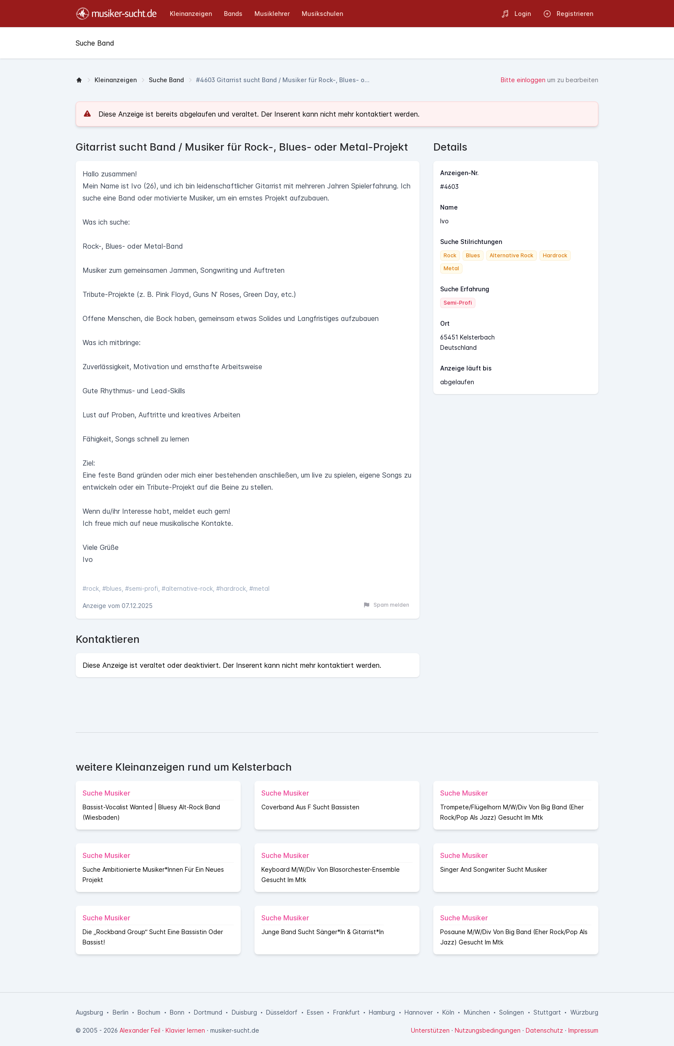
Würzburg (584, 1012)
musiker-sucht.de (234, 1030)
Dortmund (208, 1012)
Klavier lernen (185, 1030)
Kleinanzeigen (116, 79)
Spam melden (386, 605)
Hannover (418, 1012)
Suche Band (166, 79)
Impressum (583, 1030)
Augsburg (89, 1012)
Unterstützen (430, 1030)
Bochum (149, 1012)
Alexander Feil (139, 1030)
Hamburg (382, 1012)
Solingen (511, 1012)
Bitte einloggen (523, 79)
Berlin (121, 1012)
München (477, 1012)
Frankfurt (346, 1012)
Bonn (177, 1012)
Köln (448, 1012)
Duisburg (244, 1012)
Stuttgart (547, 1012)
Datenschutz (544, 1030)
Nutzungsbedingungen (488, 1030)
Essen (315, 1012)
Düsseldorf (281, 1012)
